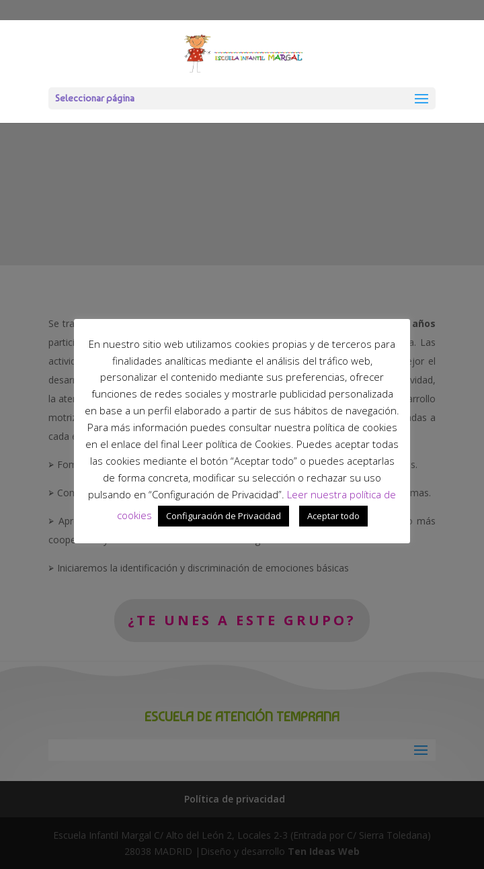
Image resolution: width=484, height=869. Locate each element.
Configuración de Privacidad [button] (223, 516)
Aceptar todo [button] (333, 516)
